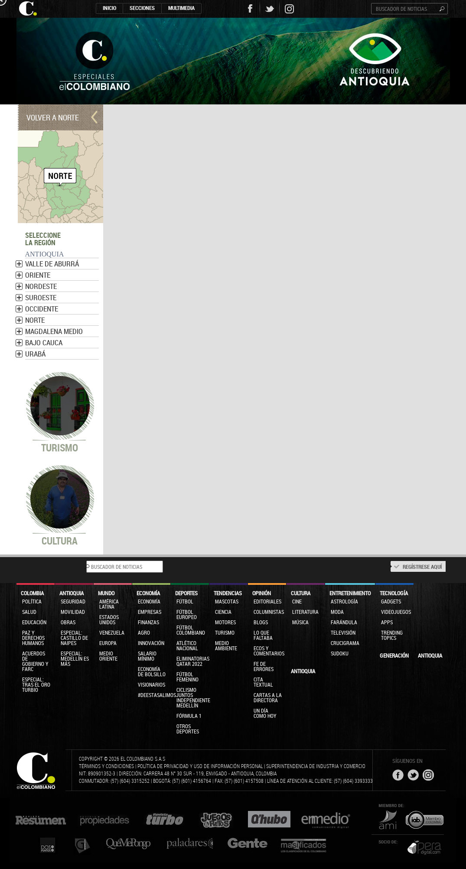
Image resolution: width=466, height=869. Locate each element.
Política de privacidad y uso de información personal (200, 765)
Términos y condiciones (106, 765)
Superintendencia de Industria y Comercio (315, 765)
